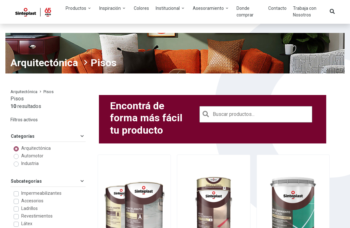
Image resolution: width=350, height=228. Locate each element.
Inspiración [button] (112, 8)
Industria (30, 163)
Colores (141, 8)
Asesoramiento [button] (211, 8)
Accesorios (32, 200)
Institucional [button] (170, 8)
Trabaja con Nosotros (304, 11)
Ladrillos (29, 208)
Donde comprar (245, 11)
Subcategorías (48, 181)
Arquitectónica (44, 63)
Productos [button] (79, 8)
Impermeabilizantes (41, 193)
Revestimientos (37, 215)
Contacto (277, 8)
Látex (26, 223)
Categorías (48, 136)
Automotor (32, 155)
